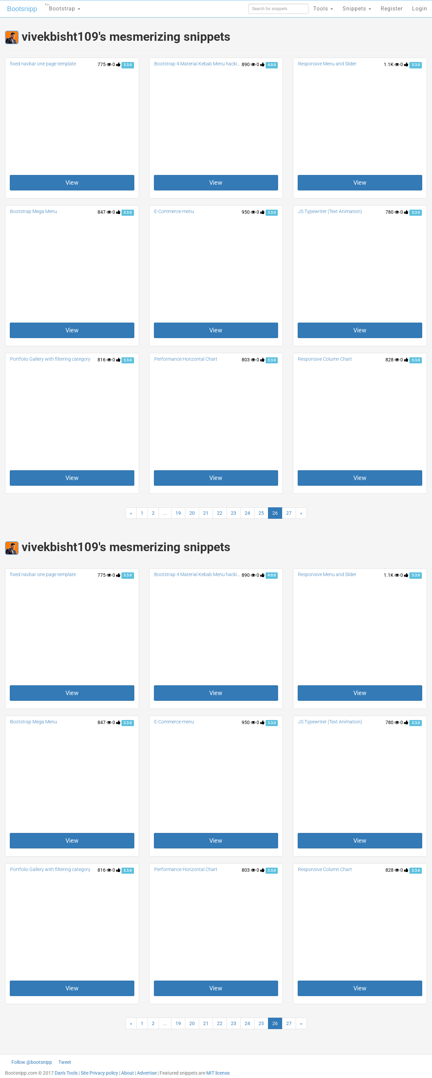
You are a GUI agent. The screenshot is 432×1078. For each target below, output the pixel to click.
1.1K (391, 64)
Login (419, 8)
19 (178, 513)
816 (104, 359)
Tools (323, 8)
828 (392, 359)
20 (192, 513)
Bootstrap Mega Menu (33, 211)
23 (233, 513)
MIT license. (218, 1073)
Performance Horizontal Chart (185, 359)
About (127, 1073)
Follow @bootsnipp (31, 1062)
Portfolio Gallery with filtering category (50, 359)
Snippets (357, 8)
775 (104, 64)
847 (104, 212)
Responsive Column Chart (325, 359)
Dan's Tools (66, 1073)
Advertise (147, 1073)
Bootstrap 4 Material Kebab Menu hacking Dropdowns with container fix (229, 63)
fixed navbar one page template (43, 63)
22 (219, 513)
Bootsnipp (22, 8)
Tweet (64, 1062)
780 (392, 212)
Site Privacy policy (99, 1073)
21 (206, 513)
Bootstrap (62, 6)
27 (289, 513)
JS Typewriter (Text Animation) (330, 211)
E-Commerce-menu (174, 211)
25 (261, 513)
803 (248, 359)
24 (247, 513)
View (72, 182)
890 (248, 64)
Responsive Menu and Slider (327, 63)
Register (392, 8)
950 (248, 212)
